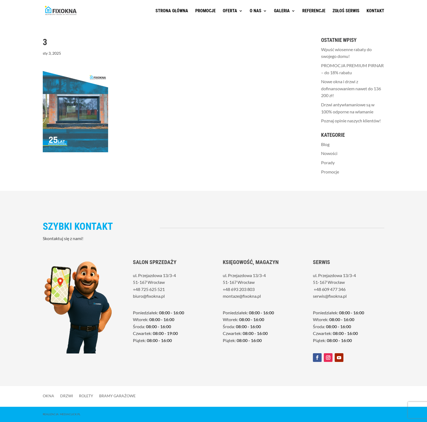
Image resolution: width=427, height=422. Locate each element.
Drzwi (66, 395)
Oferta (230, 11)
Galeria (282, 11)
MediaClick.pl (70, 414)
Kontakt (375, 11)
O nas (255, 11)
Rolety (86, 395)
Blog (325, 144)
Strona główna (171, 11)
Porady (328, 162)
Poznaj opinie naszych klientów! (351, 120)
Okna (48, 395)
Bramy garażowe (117, 395)
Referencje (313, 11)
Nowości (329, 153)
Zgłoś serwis (346, 11)
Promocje (205, 11)
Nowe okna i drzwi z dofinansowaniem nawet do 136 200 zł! (351, 88)
